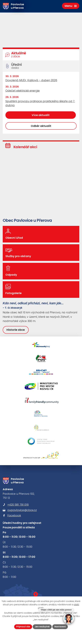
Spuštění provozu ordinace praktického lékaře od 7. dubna (40, 103)
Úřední (41, 66)
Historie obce (15, 330)
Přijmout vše (23, 626)
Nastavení (60, 626)
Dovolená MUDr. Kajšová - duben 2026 (31, 80)
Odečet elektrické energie (22, 90)
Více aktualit (41, 115)
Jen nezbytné (42, 626)
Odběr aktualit (41, 126)
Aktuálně (41, 55)
